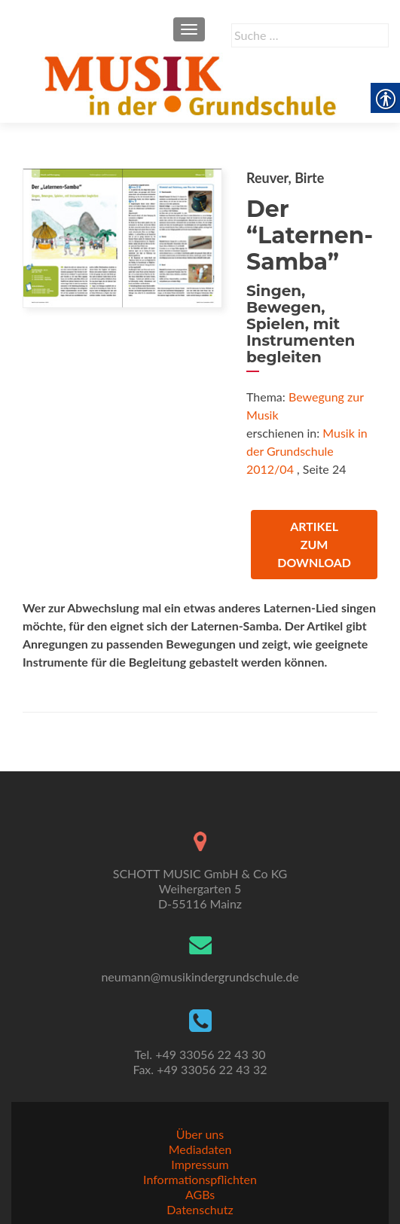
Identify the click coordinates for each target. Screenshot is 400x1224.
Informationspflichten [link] (200, 1179)
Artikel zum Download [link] (314, 544)
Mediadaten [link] (200, 1149)
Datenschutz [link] (199, 1209)
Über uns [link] (200, 1134)
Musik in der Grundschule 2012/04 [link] (307, 451)
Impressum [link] (199, 1164)
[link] (193, 83)
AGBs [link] (200, 1194)
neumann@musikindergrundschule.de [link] (199, 976)
